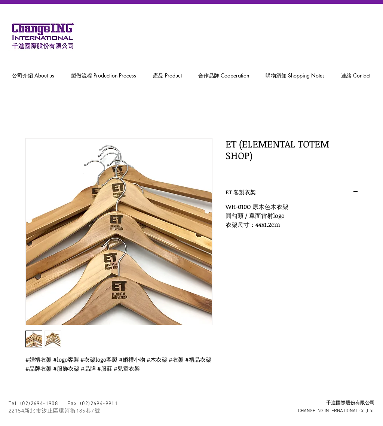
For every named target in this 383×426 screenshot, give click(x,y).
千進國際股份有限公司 (350, 403)
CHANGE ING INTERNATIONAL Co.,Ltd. (336, 411)
